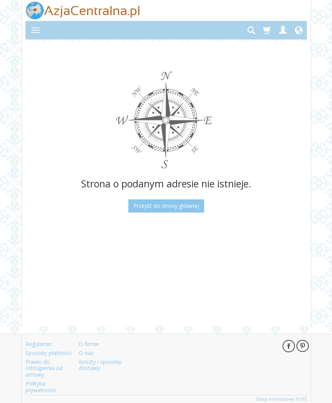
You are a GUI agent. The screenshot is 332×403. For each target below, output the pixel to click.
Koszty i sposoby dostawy (100, 365)
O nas (86, 353)
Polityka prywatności (41, 387)
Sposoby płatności (49, 353)
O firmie (89, 344)
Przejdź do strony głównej (166, 205)
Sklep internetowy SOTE (281, 399)
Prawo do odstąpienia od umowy (44, 368)
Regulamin (39, 344)
